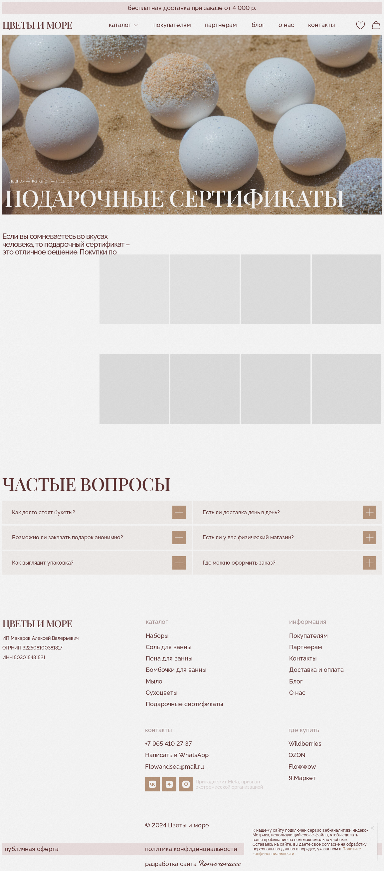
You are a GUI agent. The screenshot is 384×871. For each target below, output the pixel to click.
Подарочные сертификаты (184, 703)
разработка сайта (171, 863)
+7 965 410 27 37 (168, 743)
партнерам (221, 24)
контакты (321, 24)
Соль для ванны (169, 647)
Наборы (157, 635)
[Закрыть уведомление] (372, 828)
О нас (286, 24)
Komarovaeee (220, 864)
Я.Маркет (302, 777)
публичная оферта (32, 848)
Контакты (303, 658)
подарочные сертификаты (85, 181)
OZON (296, 754)
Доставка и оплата (316, 669)
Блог (258, 24)
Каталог (120, 24)
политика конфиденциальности (191, 848)
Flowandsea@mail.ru (174, 766)
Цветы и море (37, 24)
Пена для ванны (169, 658)
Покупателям (172, 24)
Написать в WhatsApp (177, 754)
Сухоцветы (162, 692)
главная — (18, 181)
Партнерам (305, 647)
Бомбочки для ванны (176, 669)
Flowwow (302, 766)
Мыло (154, 681)
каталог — (43, 181)
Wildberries (304, 743)
